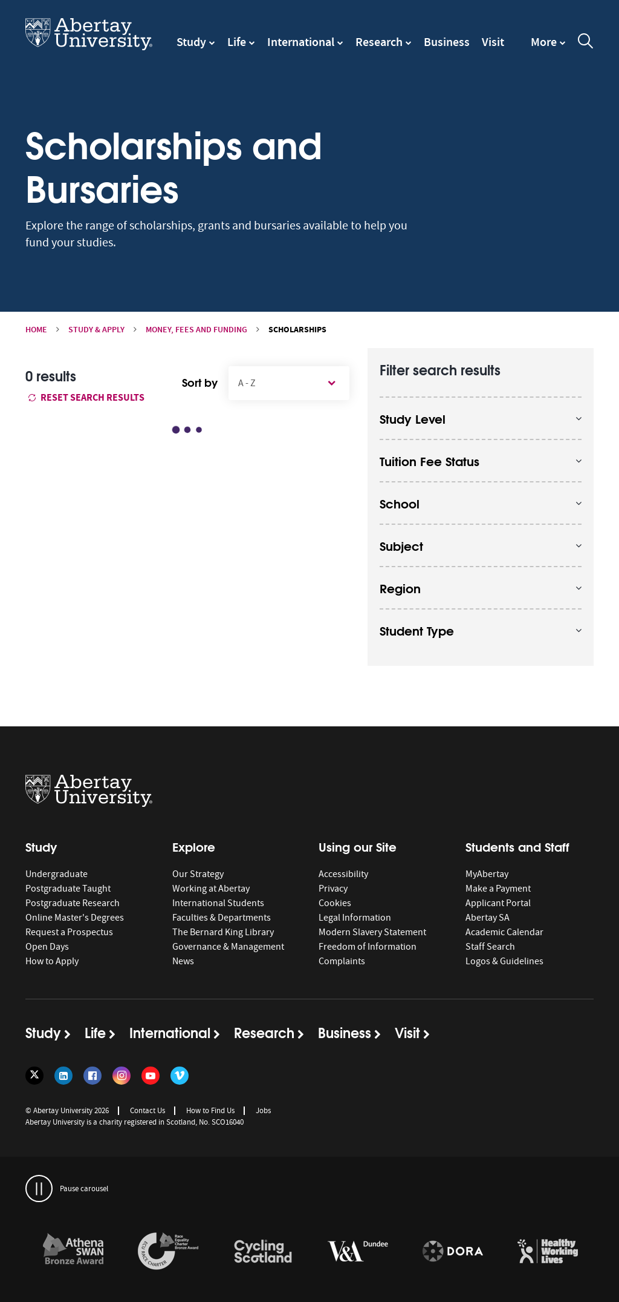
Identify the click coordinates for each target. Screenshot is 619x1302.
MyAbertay (486, 874)
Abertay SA (487, 918)
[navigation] (548, 47)
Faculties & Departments (221, 918)
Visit (493, 42)
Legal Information (355, 918)
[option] (72, 1253)
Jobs (263, 1110)
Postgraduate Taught (68, 889)
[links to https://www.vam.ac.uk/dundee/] (358, 1252)
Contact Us (147, 1110)
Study (191, 42)
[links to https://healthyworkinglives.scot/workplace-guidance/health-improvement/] (547, 1252)
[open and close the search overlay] (586, 43)
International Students (218, 903)
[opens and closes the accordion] (481, 418)
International (300, 42)
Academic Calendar (504, 932)
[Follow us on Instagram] (121, 1076)
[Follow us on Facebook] (92, 1076)
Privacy (333, 889)
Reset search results (86, 397)
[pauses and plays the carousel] (39, 1188)
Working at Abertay (211, 889)
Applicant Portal (498, 903)
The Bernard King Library (223, 932)
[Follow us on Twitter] (34, 1076)
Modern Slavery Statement (372, 932)
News (183, 961)
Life (236, 42)
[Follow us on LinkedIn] (63, 1076)
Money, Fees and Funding (196, 329)
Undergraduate (56, 874)
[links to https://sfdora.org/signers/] (453, 1252)
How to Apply (52, 961)
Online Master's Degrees (74, 918)
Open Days (47, 947)
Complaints (342, 961)
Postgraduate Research (72, 903)
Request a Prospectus (69, 932)
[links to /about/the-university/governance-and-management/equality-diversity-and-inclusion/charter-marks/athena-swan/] (73, 1252)
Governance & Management (228, 947)
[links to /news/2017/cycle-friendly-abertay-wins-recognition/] (263, 1252)
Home (36, 329)
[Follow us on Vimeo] (179, 1076)
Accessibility (343, 874)
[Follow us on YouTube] (150, 1076)
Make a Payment (498, 889)
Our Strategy (198, 874)
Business (447, 42)
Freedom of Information (367, 947)
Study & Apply (96, 329)
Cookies (335, 903)
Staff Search (490, 947)
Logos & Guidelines (504, 961)
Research (379, 42)
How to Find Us (210, 1110)
